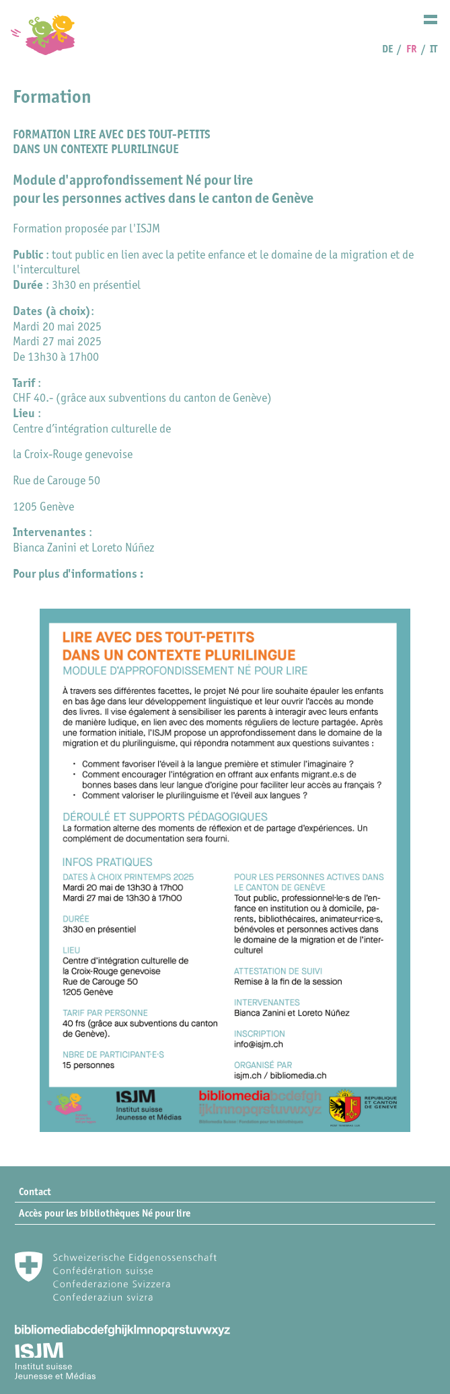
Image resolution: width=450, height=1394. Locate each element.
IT (433, 48)
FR (411, 48)
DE (387, 48)
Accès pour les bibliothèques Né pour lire (104, 1213)
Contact (35, 1191)
